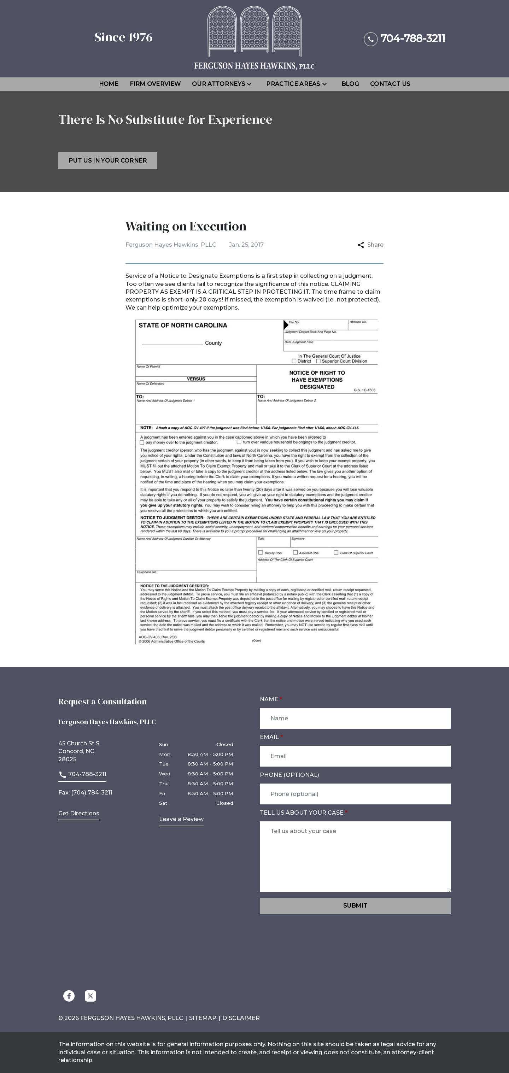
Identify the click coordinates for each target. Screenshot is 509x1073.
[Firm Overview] (155, 84)
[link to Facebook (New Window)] (69, 996)
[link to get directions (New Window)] (103, 751)
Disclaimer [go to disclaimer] (241, 1018)
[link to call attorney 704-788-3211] (404, 38)
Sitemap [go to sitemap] (202, 1018)
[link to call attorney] (82, 776)
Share (371, 244)
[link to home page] (254, 39)
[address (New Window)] (78, 815)
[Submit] (355, 906)
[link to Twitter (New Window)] (90, 996)
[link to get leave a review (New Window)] (181, 820)
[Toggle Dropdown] (251, 84)
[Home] (108, 84)
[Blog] (350, 84)
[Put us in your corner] (107, 160)
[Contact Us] (390, 84)
